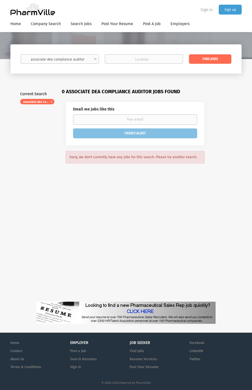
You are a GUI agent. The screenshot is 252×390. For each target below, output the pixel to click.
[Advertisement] (228, 183)
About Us (17, 359)
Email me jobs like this (93, 109)
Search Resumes (83, 359)
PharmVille (143, 383)
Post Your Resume (144, 367)
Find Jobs (210, 59)
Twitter (195, 359)
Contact (16, 351)
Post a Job (78, 351)
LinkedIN (196, 351)
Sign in (207, 9)
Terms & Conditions (25, 367)
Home (14, 343)
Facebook (196, 343)
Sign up (230, 10)
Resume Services (143, 359)
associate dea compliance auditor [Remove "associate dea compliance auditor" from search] (38, 102)
